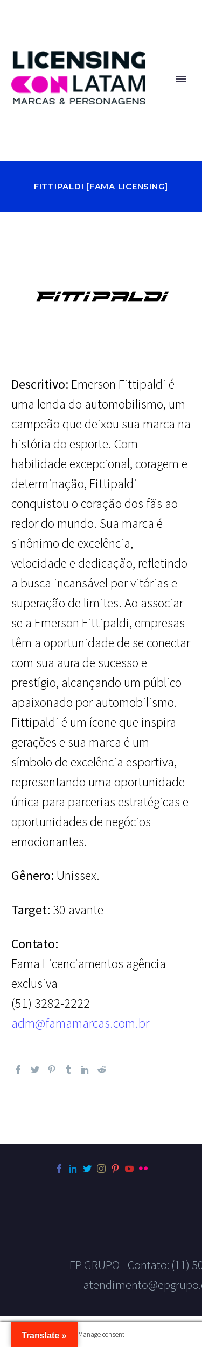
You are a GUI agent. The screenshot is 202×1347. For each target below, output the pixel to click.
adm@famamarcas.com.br (80, 1023)
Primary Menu (181, 79)
